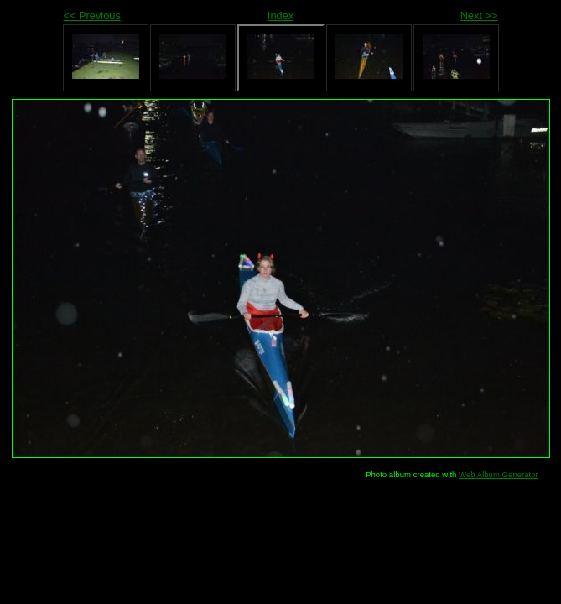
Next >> (479, 15)
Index (280, 15)
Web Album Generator (498, 474)
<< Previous (92, 15)
